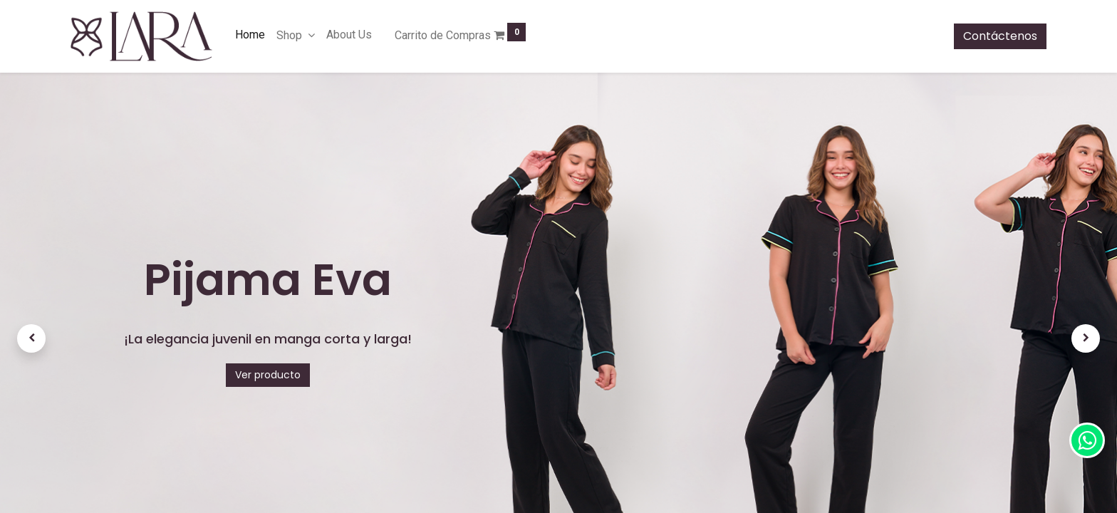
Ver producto (268, 375)
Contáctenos (1000, 36)
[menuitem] (250, 34)
